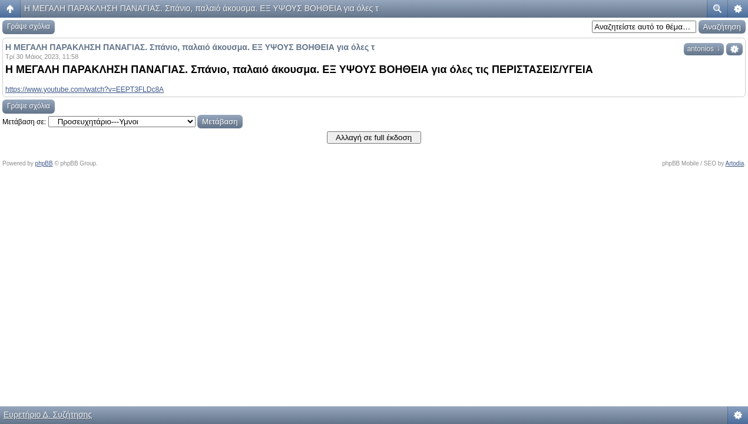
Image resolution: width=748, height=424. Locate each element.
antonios (703, 49)
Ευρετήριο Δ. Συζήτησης (48, 414)
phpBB (44, 163)
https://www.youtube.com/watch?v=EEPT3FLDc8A (84, 89)
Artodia (735, 163)
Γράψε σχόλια (28, 26)
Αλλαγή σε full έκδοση (374, 137)
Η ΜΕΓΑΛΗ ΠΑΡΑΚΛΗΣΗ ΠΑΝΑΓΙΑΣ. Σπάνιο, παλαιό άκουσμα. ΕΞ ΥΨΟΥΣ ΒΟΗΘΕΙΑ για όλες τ (201, 8)
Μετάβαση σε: (24, 122)
